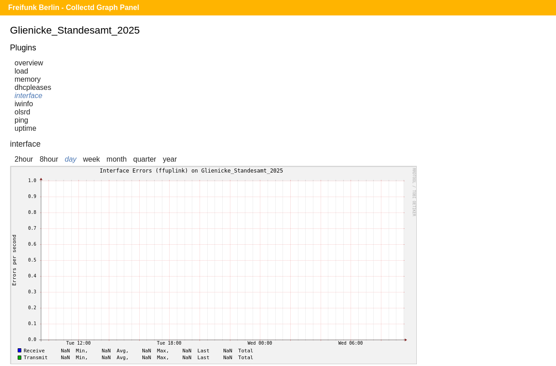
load (21, 71)
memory (28, 79)
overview (29, 63)
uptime (25, 128)
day (71, 159)
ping (21, 120)
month (117, 159)
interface (28, 95)
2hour (24, 159)
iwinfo (24, 104)
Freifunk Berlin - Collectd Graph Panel (73, 7)
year (170, 159)
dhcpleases (33, 87)
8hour (48, 159)
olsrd (22, 112)
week (91, 159)
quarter (144, 159)
